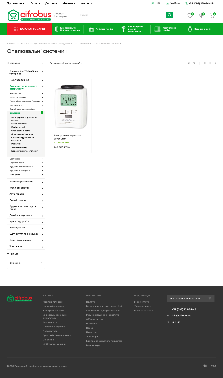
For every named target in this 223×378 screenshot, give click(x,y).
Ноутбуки (91, 302)
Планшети (91, 323)
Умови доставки (142, 306)
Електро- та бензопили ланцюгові (104, 341)
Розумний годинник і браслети (102, 315)
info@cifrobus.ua (181, 315)
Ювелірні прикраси (53, 310)
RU (159, 3)
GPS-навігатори (94, 319)
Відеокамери (93, 345)
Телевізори (92, 336)
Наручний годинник (53, 306)
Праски (90, 328)
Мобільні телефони (53, 302)
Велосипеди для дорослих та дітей (104, 306)
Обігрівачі (48, 339)
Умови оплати (141, 302)
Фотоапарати (50, 322)
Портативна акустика (54, 326)
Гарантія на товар (143, 310)
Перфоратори (50, 331)
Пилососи (91, 332)
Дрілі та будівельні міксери (57, 335)
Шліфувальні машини (54, 344)
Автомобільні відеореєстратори (103, 310)
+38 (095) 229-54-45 (184, 309)
